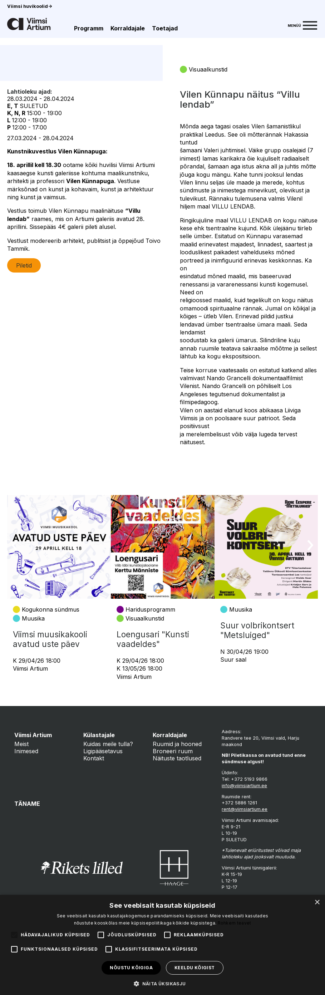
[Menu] (302, 24)
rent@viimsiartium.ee (244, 809)
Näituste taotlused (177, 758)
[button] (162, 983)
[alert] (162, 945)
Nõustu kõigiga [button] (131, 967)
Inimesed (26, 751)
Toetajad (165, 28)
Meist (21, 744)
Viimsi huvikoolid (29, 6)
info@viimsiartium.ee (244, 785)
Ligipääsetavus (103, 751)
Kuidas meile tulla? (108, 744)
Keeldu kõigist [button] (194, 967)
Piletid (24, 309)
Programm (88, 28)
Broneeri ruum (173, 751)
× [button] (317, 902)
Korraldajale (127, 28)
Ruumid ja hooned (177, 744)
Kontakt (93, 758)
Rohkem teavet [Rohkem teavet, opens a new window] (234, 923)
